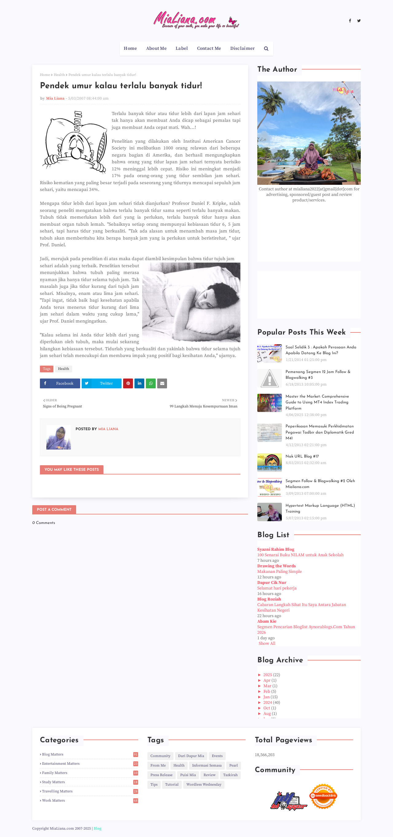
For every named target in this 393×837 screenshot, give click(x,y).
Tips (154, 784)
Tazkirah (230, 775)
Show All (267, 643)
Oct (267, 708)
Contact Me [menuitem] (209, 48)
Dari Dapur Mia (191, 756)
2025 (268, 675)
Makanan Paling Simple (279, 571)
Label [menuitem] (182, 48)
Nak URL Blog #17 (302, 456)
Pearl (233, 765)
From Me (158, 765)
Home (45, 75)
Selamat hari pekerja (277, 588)
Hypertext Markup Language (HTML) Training (320, 509)
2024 (268, 702)
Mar (267, 686)
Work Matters (90, 800)
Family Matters (90, 773)
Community (160, 756)
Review (210, 775)
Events (217, 756)
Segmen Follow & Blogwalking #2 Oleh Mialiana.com (320, 484)
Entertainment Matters (90, 763)
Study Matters (90, 782)
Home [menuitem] (130, 48)
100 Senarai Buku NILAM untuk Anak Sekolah (300, 555)
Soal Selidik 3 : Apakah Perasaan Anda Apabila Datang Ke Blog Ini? (321, 350)
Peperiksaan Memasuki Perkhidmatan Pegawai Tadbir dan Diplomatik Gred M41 (320, 432)
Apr (267, 680)
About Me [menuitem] (156, 48)
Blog (97, 828)
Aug (267, 713)
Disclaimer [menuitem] (242, 48)
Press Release (161, 775)
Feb (267, 691)
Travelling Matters (90, 791)
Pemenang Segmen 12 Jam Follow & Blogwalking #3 (318, 375)
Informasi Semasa (207, 765)
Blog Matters (90, 754)
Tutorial (172, 784)
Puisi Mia (188, 775)
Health (59, 75)
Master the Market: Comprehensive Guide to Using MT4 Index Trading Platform (317, 403)
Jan (266, 697)
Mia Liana (55, 98)
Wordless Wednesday (203, 784)
